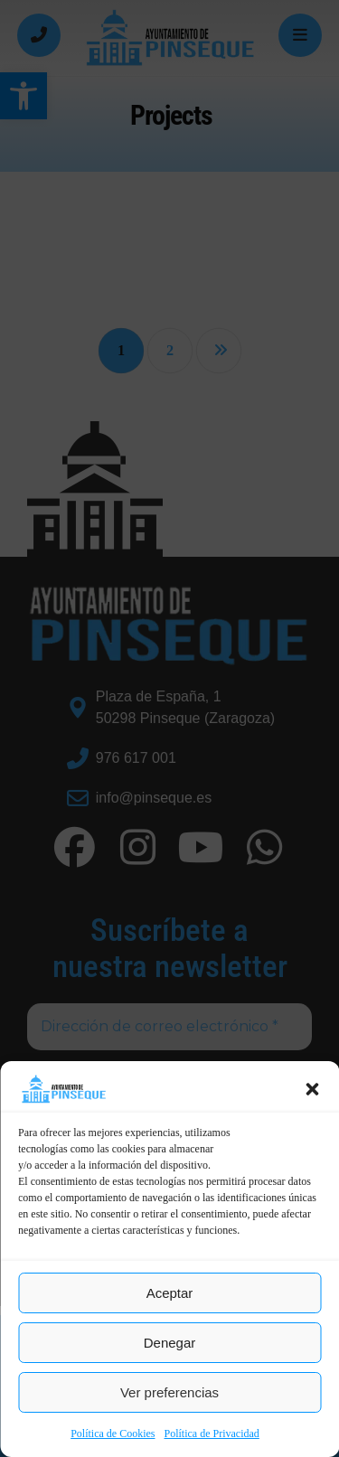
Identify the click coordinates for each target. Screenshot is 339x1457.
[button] (312, 1089)
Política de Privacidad (212, 1433)
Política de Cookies (113, 1433)
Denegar (170, 1342)
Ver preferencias (169, 1392)
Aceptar (169, 1293)
